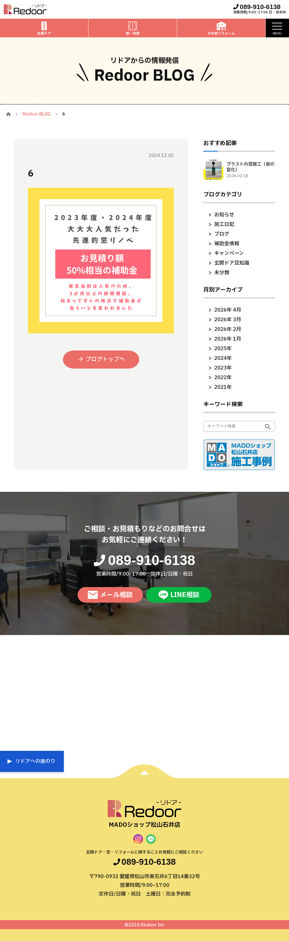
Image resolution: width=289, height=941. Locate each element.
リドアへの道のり (35, 761)
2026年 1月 (227, 339)
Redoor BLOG (36, 114)
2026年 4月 (227, 310)
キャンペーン (229, 253)
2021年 (223, 387)
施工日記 (224, 224)
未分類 (221, 272)
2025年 (223, 348)
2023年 (223, 368)
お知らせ (224, 215)
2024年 (223, 358)
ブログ (221, 234)
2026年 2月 (227, 329)
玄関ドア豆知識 (231, 263)
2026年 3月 (227, 319)
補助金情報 (226, 243)
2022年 (223, 377)
